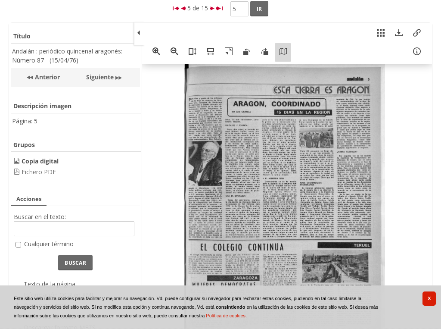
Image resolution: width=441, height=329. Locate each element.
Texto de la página (49, 284)
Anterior (46, 77)
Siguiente (99, 77)
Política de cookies (225, 315)
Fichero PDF (39, 172)
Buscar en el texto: (40, 217)
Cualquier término (49, 244)
